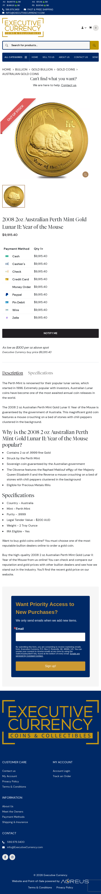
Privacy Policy (10, 781)
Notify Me (50, 333)
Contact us (68, 85)
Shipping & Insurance (15, 822)
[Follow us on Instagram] (12, 857)
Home (35, 57)
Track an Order (62, 776)
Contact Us (81, 57)
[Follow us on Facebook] (5, 857)
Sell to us (48, 57)
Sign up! (50, 666)
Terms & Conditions (14, 786)
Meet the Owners (12, 811)
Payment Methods (13, 816)
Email (20, 628)
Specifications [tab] (40, 372)
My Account (9, 776)
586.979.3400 (12, 9)
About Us (64, 57)
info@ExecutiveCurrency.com (25, 13)
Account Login (61, 771)
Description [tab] (12, 372)
